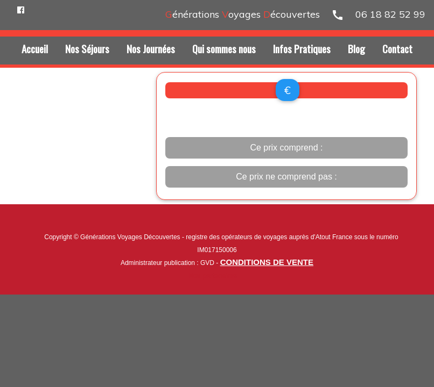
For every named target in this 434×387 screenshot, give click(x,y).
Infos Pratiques (302, 48)
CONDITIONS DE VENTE (266, 262)
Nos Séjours (87, 48)
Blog (356, 48)
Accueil (35, 48)
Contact (397, 48)
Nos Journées (151, 48)
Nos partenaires (212, 276)
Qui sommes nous (224, 48)
